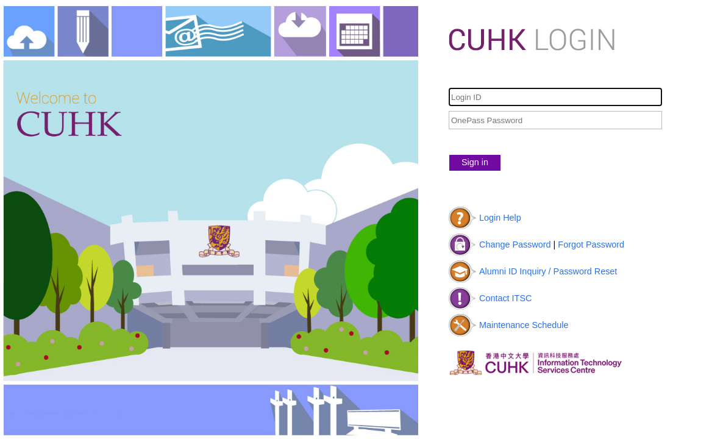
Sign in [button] (474, 162)
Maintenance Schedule (523, 325)
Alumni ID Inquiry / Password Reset (548, 271)
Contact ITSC (505, 298)
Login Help (500, 218)
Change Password (515, 244)
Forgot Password (591, 244)
